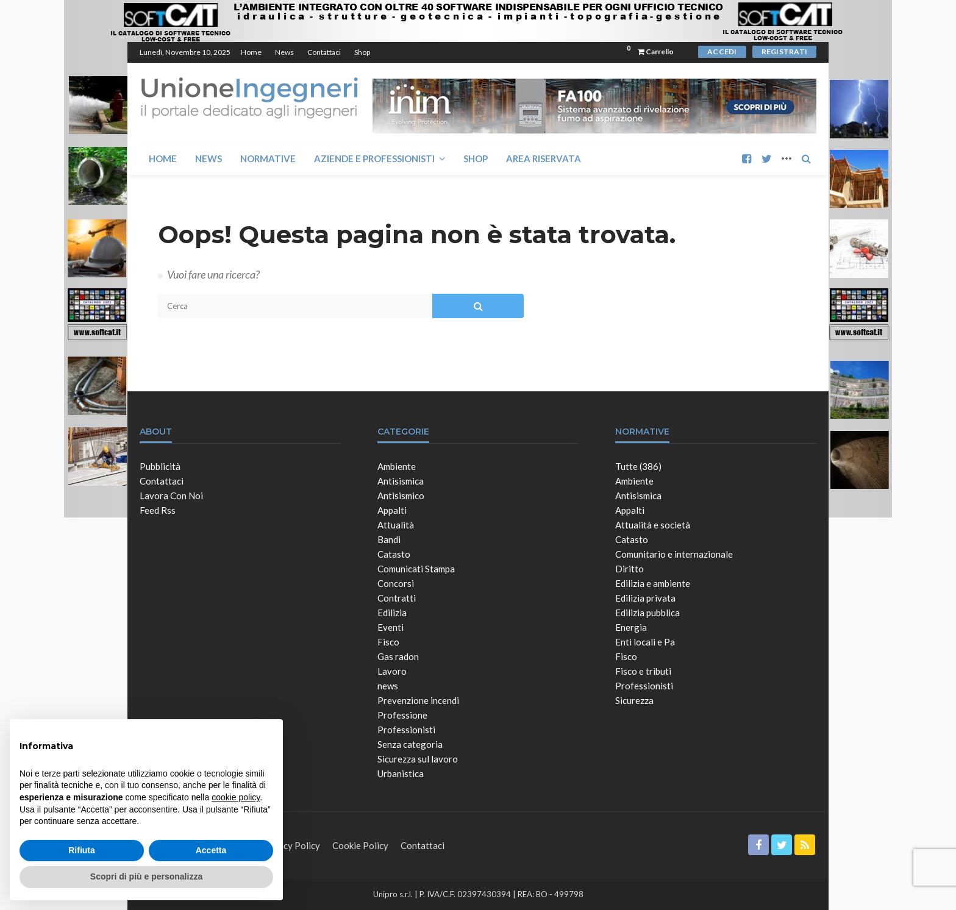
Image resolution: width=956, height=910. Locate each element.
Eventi (390, 627)
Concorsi (395, 583)
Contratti (396, 597)
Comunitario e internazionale (674, 554)
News (284, 52)
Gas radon (398, 656)
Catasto (393, 554)
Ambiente (396, 466)
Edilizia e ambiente (652, 583)
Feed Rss (158, 510)
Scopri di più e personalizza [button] (146, 876)
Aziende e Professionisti (374, 158)
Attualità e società (652, 524)
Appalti (392, 510)
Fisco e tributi (643, 671)
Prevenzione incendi (418, 700)
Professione (402, 714)
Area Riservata (543, 158)
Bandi (389, 539)
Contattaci (324, 52)
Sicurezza (634, 700)
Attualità (395, 524)
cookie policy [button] (236, 797)
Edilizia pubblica (647, 612)
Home (251, 52)
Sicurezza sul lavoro (417, 758)
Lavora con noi (171, 495)
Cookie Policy (360, 845)
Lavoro (392, 671)
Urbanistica (400, 773)
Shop (362, 52)
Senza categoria (410, 744)
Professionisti (406, 729)
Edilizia (392, 612)
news (387, 685)
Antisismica (400, 480)
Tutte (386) (638, 466)
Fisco (388, 641)
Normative (268, 158)
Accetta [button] (211, 850)
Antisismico (400, 495)
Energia (631, 627)
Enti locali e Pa (645, 641)
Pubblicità (160, 466)
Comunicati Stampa (416, 568)
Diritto (629, 568)
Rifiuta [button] (81, 850)
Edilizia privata (645, 597)
